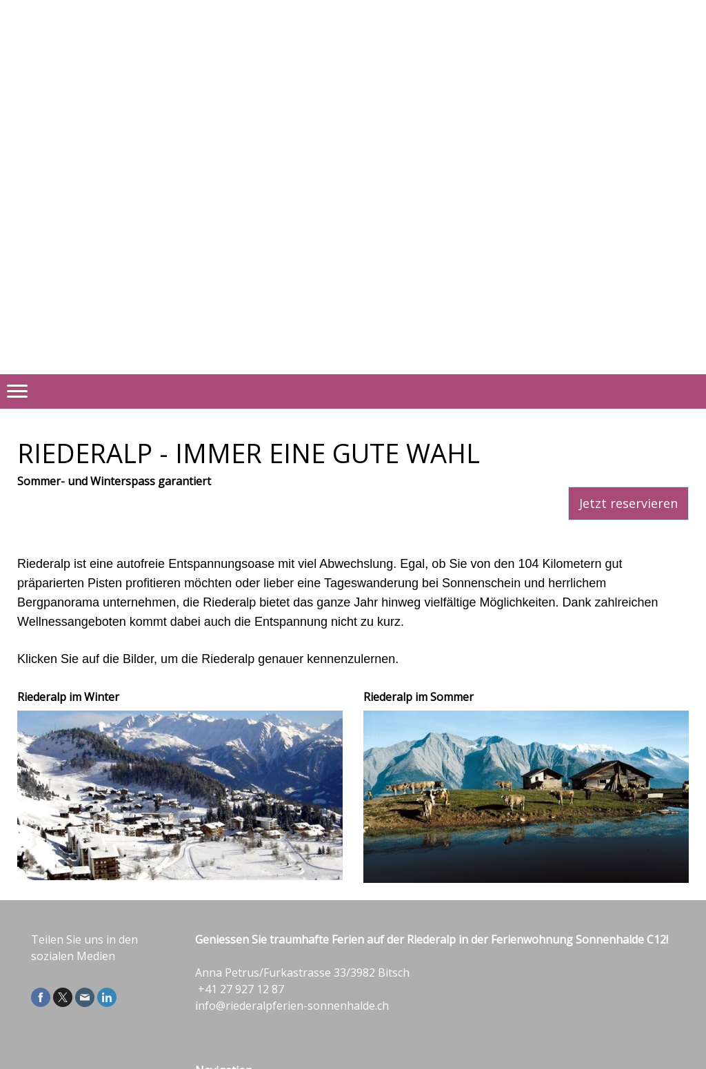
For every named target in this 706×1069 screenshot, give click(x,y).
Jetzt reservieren (628, 503)
